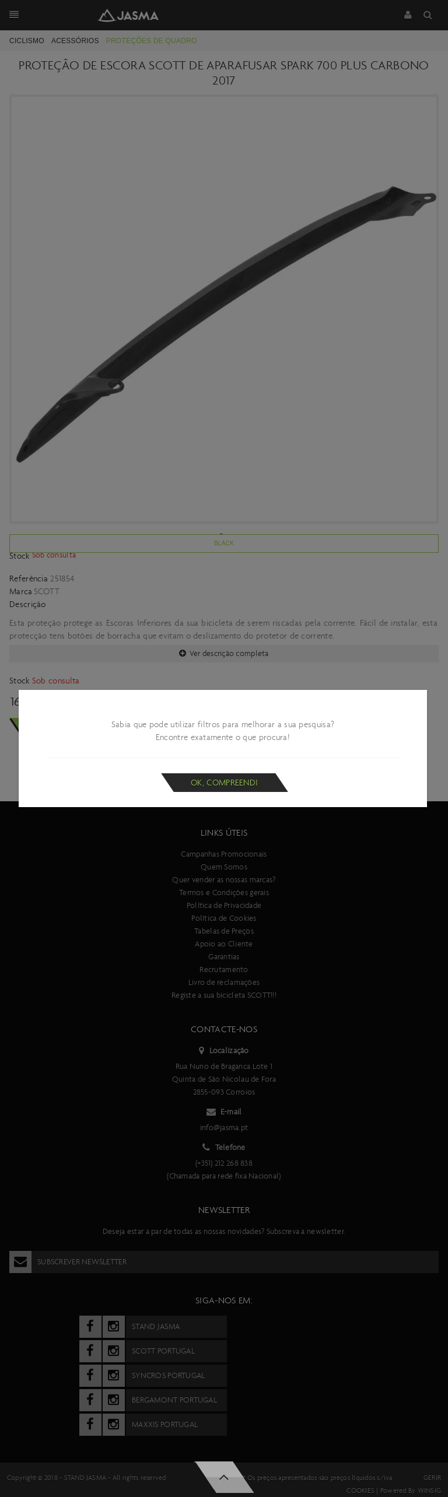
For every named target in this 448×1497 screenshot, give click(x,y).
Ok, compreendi (224, 782)
